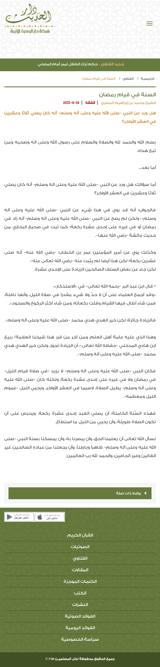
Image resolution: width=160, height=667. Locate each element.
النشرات (80, 604)
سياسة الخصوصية (80, 639)
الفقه (90, 103)
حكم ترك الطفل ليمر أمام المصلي (81, 64)
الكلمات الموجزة (80, 581)
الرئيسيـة (147, 79)
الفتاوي (128, 79)
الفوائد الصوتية (80, 616)
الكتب (80, 593)
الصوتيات (80, 546)
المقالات (80, 570)
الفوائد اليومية (80, 627)
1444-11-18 (71, 103)
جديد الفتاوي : (111, 64)
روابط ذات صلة (131, 493)
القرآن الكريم (80, 535)
